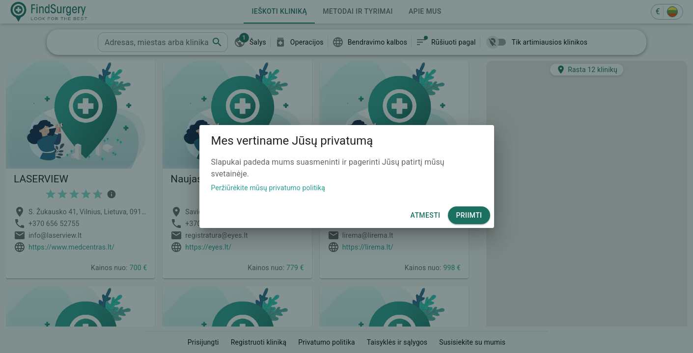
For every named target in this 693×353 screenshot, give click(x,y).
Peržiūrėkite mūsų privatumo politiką (268, 188)
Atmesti (425, 215)
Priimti (469, 215)
